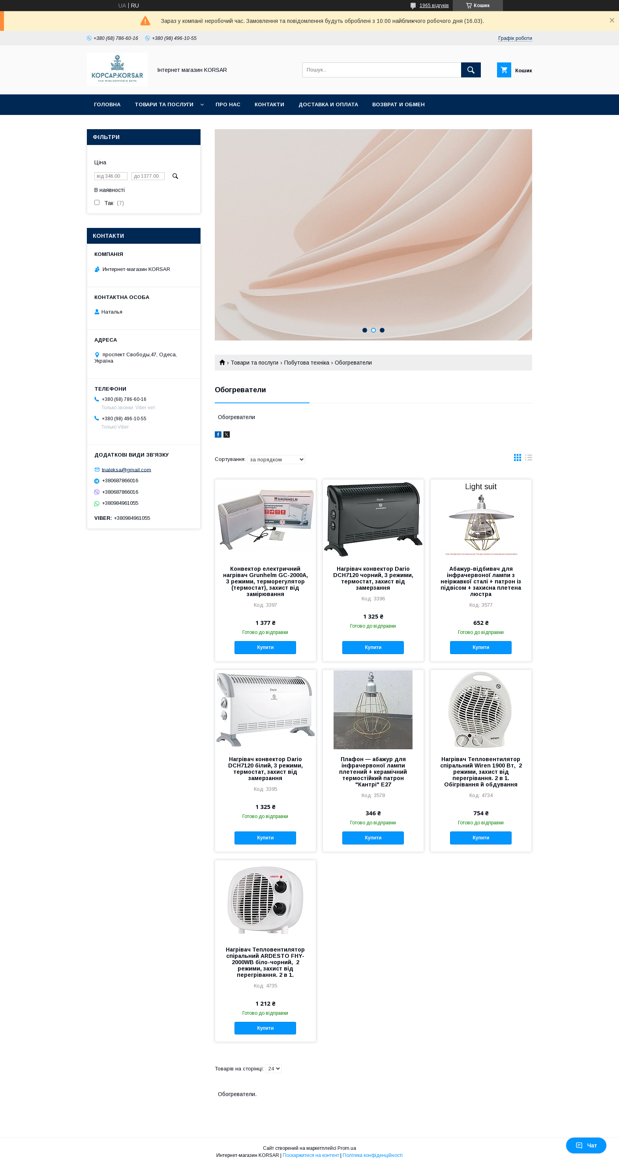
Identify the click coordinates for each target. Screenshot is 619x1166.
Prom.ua (347, 1148)
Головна (107, 104)
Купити (265, 647)
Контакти (269, 104)
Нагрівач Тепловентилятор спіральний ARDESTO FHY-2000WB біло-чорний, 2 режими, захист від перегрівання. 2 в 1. (265, 962)
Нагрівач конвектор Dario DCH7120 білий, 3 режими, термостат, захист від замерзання (265, 768)
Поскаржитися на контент (311, 1155)
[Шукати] (471, 69)
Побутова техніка (306, 362)
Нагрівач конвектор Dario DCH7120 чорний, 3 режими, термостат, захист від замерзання (373, 578)
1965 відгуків (434, 5)
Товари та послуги (164, 104)
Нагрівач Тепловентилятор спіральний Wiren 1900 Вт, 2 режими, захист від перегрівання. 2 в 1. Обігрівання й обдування (481, 772)
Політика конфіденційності (373, 1155)
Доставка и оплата (328, 104)
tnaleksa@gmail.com (126, 469)
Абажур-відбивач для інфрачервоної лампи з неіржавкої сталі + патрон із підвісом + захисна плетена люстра (481, 581)
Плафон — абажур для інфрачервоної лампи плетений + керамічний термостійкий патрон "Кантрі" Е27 (373, 772)
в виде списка (528, 459)
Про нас (228, 104)
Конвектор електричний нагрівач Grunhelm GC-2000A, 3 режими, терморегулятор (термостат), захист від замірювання (265, 581)
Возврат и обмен (398, 104)
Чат (586, 1145)
